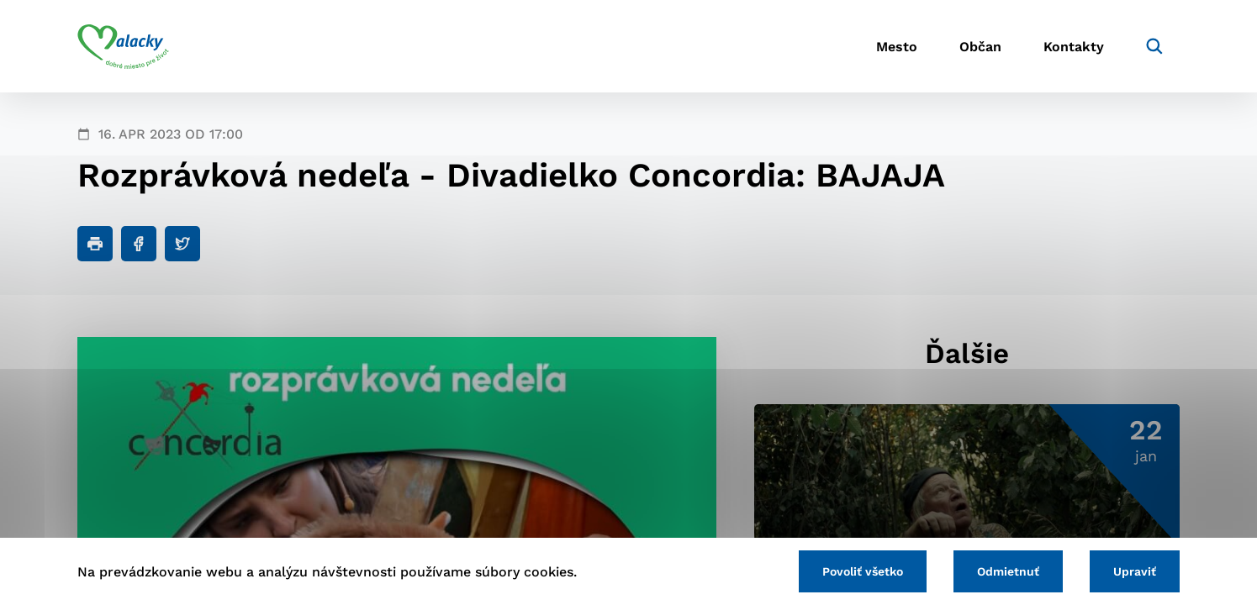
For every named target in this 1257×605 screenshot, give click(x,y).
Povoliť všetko (862, 571)
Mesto (896, 47)
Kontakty (1073, 47)
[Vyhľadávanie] (1154, 46)
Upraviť (1134, 571)
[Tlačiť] (95, 243)
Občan (980, 47)
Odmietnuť (1008, 571)
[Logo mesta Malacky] (123, 46)
